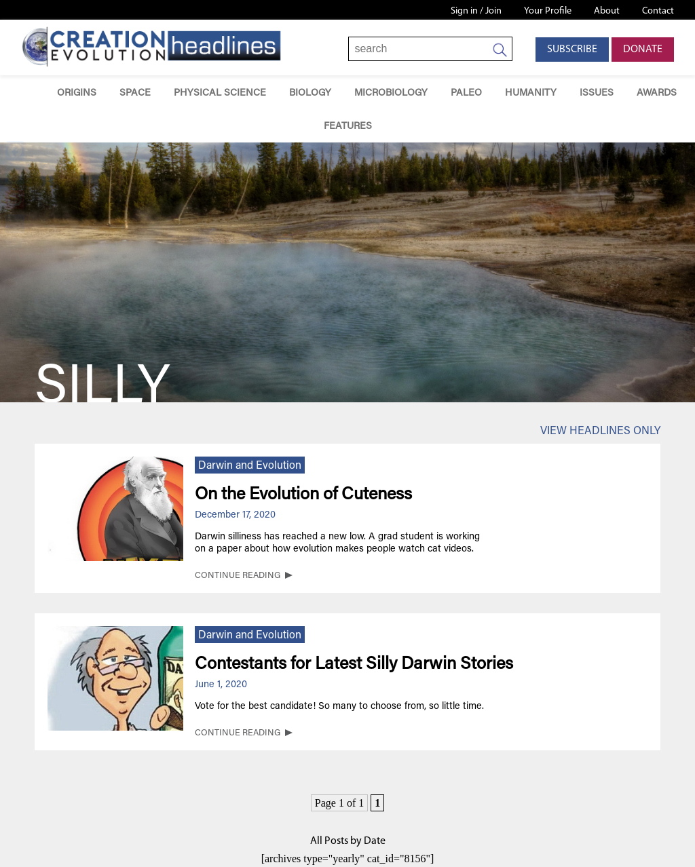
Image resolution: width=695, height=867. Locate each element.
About (607, 11)
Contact (658, 11)
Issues (597, 93)
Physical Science (220, 93)
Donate (642, 49)
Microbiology (391, 93)
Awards (657, 93)
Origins (76, 93)
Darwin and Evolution (249, 466)
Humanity (531, 93)
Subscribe (572, 49)
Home (26, 92)
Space (135, 93)
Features (348, 126)
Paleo (466, 93)
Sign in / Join (476, 11)
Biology (310, 93)
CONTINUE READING (237, 576)
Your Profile (547, 11)
